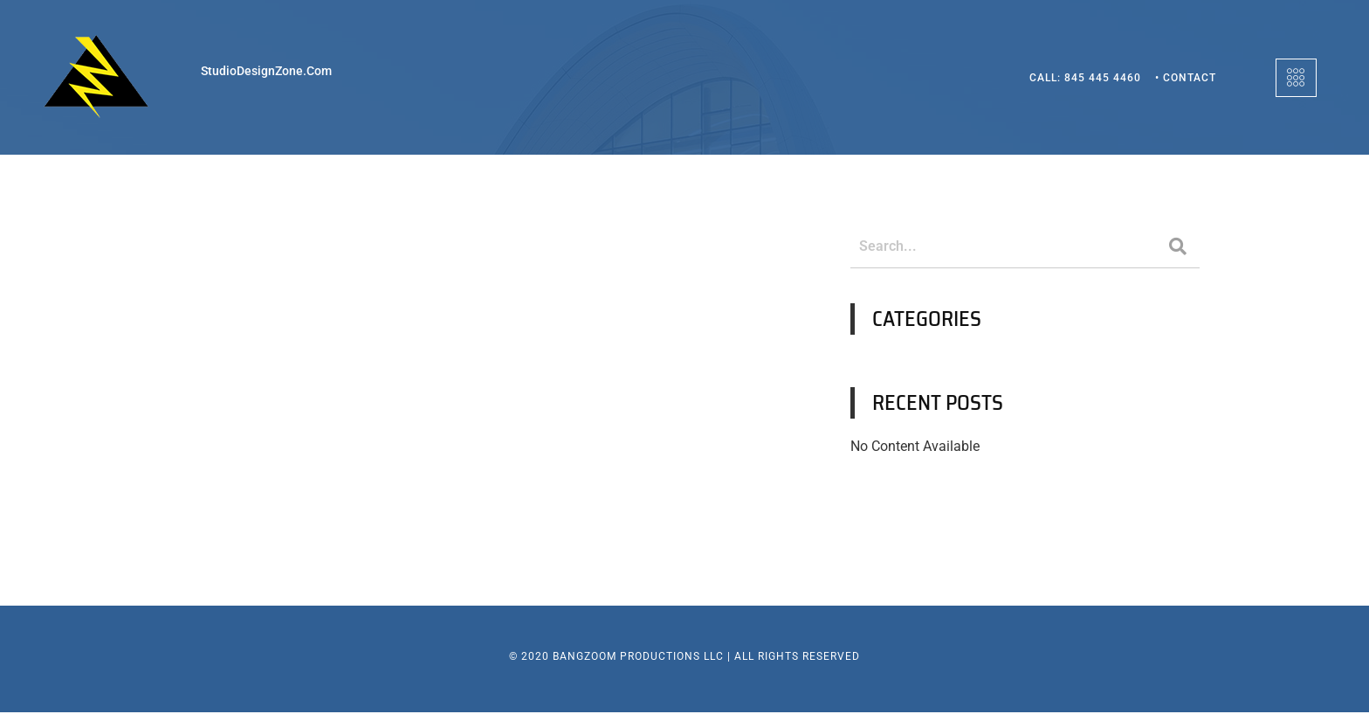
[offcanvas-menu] (1296, 78)
